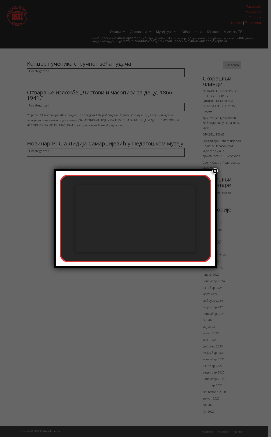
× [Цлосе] (215, 171)
